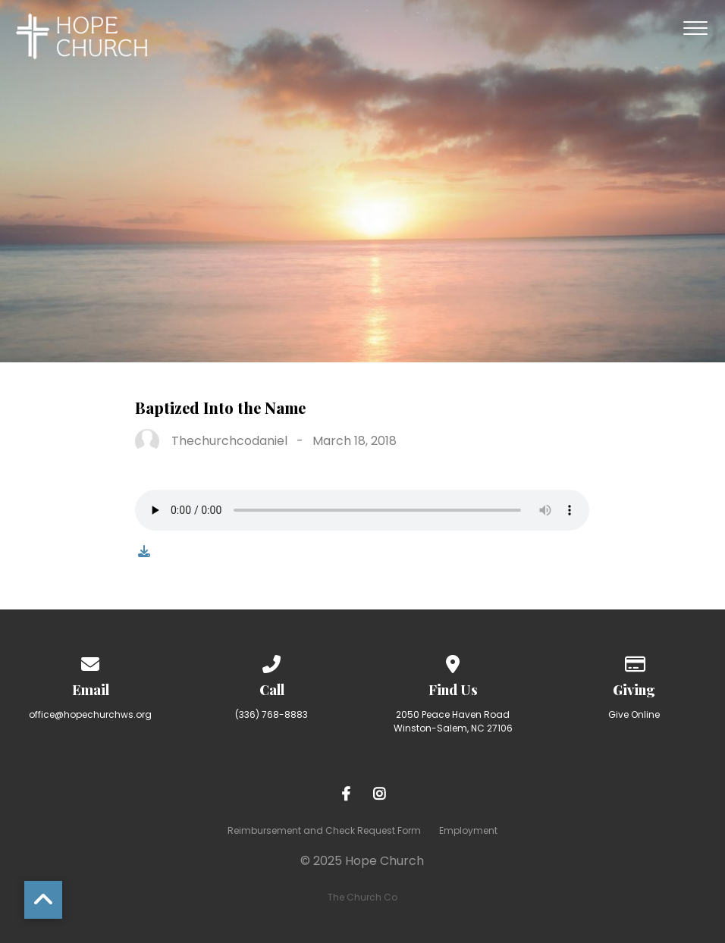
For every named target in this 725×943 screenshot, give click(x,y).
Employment (468, 830)
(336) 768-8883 (271, 714)
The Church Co (362, 897)
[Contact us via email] (91, 661)
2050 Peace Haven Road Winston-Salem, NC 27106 (453, 721)
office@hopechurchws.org (90, 714)
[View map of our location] (453, 661)
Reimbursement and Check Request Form (324, 830)
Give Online (634, 714)
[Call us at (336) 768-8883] (272, 661)
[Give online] (635, 661)
